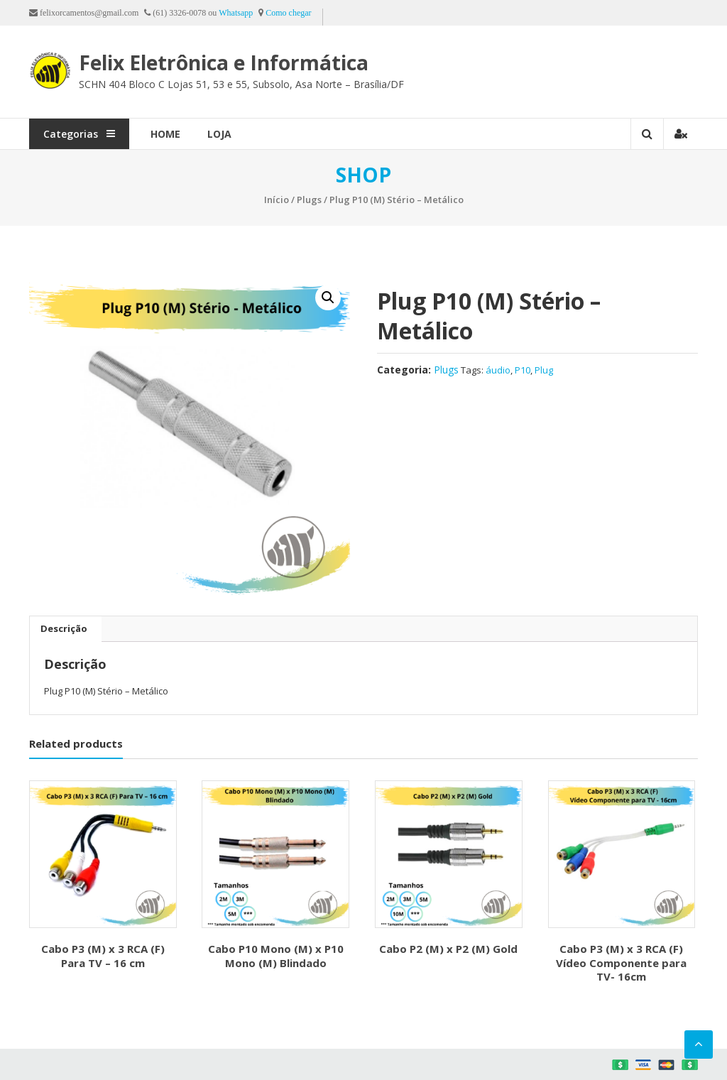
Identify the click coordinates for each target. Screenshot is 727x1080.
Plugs (309, 199)
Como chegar (288, 13)
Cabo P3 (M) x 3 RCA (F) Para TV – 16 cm (103, 956)
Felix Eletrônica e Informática (223, 62)
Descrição (63, 628)
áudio (498, 370)
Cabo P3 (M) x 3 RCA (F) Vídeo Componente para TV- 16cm (621, 962)
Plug (544, 370)
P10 (522, 370)
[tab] (64, 629)
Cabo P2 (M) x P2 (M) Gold (448, 949)
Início (276, 199)
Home (165, 134)
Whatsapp (236, 13)
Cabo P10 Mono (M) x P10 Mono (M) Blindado (276, 956)
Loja (219, 134)
